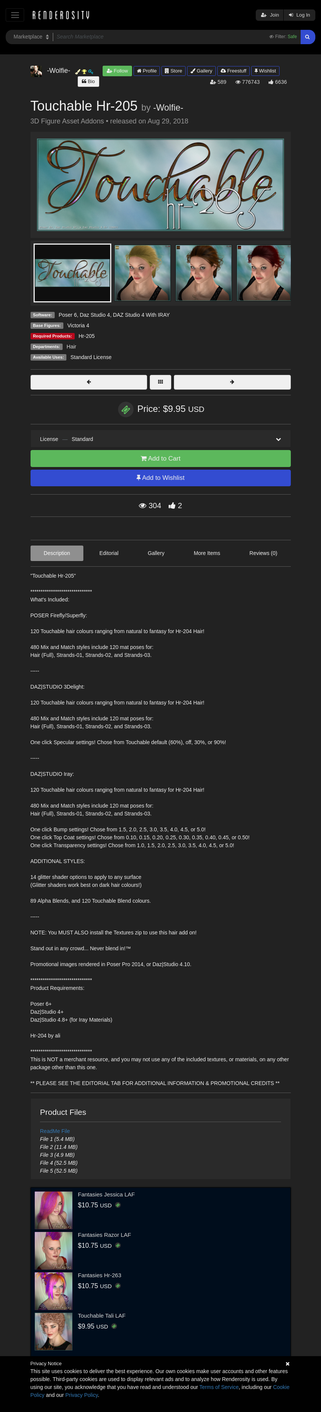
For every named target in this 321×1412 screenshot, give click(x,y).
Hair (72, 347)
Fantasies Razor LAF (104, 1235)
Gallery (201, 71)
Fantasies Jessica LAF (106, 1194)
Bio (88, 81)
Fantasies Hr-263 (99, 1275)
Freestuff (234, 71)
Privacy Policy (81, 1395)
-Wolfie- (168, 108)
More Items (207, 553)
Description (57, 553)
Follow (117, 71)
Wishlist (265, 71)
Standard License (91, 357)
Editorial (108, 553)
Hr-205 (86, 336)
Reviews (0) (263, 553)
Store (173, 71)
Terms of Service (219, 1387)
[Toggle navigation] (15, 15)
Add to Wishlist (160, 477)
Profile (147, 71)
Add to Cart (161, 458)
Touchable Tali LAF (102, 1315)
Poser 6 (67, 315)
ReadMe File (55, 1131)
